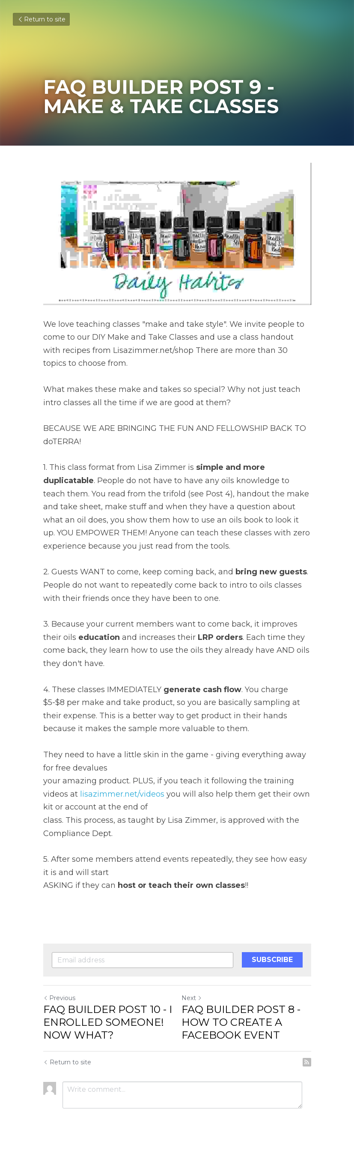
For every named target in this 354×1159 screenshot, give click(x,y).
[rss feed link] (307, 1062)
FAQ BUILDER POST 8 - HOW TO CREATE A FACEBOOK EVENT (240, 1022)
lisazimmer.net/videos (122, 794)
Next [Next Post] (191, 998)
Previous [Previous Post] (59, 998)
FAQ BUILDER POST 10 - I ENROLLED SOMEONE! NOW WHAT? (107, 1022)
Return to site (41, 19)
